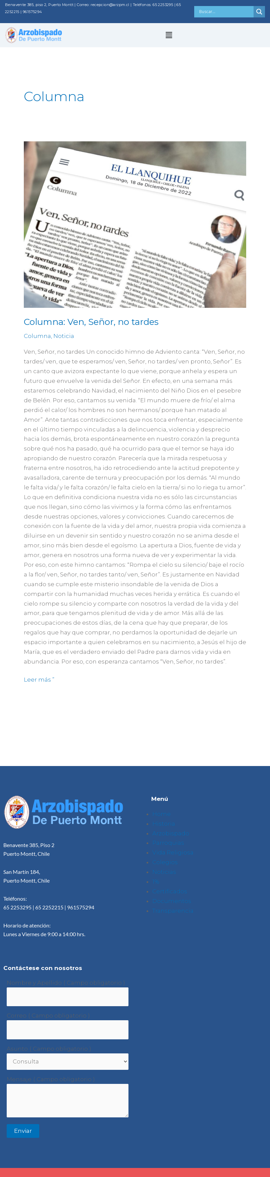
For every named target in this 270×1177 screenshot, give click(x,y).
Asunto (17, 1048)
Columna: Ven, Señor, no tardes (91, 322)
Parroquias (168, 842)
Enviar (23, 1130)
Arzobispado (170, 833)
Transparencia (173, 910)
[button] (168, 35)
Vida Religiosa (173, 852)
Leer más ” (39, 679)
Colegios (165, 862)
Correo (16, 1015)
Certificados (169, 891)
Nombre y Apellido (34, 982)
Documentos (171, 901)
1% (155, 881)
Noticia (63, 336)
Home (161, 814)
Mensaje (19, 1079)
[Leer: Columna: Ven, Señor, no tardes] (135, 224)
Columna (37, 336)
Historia (163, 823)
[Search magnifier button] (259, 11)
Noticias (164, 872)
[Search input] (225, 11)
